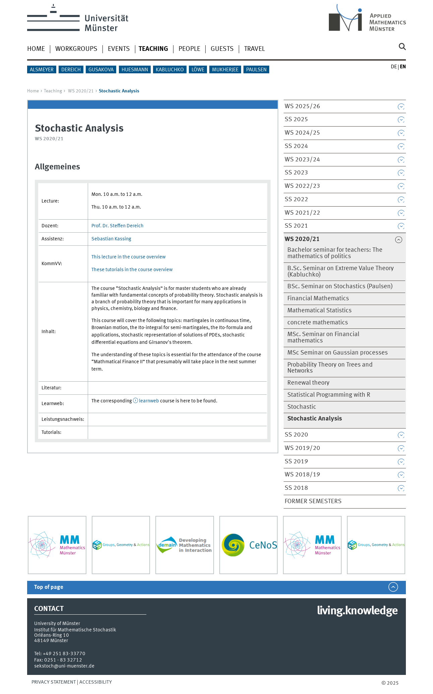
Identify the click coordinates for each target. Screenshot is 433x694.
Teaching (53, 91)
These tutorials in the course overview (131, 270)
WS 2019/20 (302, 448)
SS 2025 (296, 120)
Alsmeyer (42, 70)
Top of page (48, 587)
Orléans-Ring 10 (51, 635)
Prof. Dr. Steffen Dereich (117, 226)
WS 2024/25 (302, 133)
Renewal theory (308, 383)
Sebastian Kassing (111, 239)
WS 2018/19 (302, 475)
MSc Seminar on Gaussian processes (337, 353)
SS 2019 (296, 462)
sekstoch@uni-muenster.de (64, 666)
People (189, 49)
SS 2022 (296, 200)
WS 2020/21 (81, 91)
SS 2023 (296, 173)
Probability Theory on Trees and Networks (330, 368)
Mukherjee (225, 70)
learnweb (149, 401)
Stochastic (301, 407)
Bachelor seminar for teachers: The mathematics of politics (334, 253)
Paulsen (256, 70)
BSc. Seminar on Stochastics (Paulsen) (340, 287)
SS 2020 (296, 435)
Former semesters (313, 501)
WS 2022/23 (302, 186)
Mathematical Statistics (319, 311)
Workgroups (76, 49)
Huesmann (135, 70)
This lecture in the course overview (128, 257)
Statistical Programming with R (328, 395)
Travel (254, 49)
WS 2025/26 (302, 106)
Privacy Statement (53, 682)
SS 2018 (296, 488)
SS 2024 (296, 146)
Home (36, 49)
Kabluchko (170, 70)
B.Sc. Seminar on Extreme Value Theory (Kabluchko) (340, 271)
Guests (222, 49)
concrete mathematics (317, 323)
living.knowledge (357, 611)
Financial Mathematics (318, 299)
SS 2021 (296, 226)
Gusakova (101, 70)
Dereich (71, 70)
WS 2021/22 (302, 213)
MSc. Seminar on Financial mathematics (323, 337)
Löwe (198, 70)
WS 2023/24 (302, 160)
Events (119, 49)
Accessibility (95, 682)
